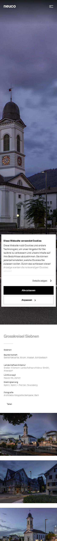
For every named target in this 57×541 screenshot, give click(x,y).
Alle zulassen (28, 290)
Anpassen (29, 300)
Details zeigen (40, 280)
